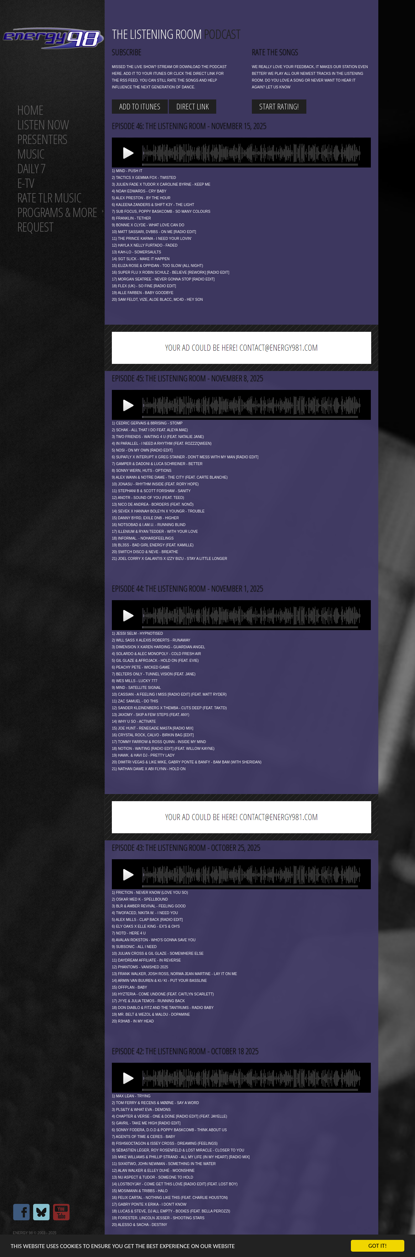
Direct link (192, 106)
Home (30, 110)
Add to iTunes (139, 106)
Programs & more (57, 212)
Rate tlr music (49, 197)
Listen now (43, 124)
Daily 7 (31, 168)
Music (30, 153)
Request (35, 227)
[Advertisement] (241, 348)
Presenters (42, 139)
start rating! (279, 106)
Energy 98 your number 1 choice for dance (53, 38)
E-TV (25, 183)
